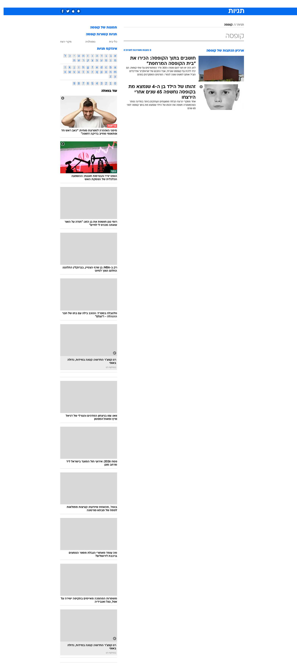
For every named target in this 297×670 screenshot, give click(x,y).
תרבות (190, 3)
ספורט (203, 3)
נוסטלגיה (87, 41)
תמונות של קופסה (100, 27)
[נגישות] (5, 4)
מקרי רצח (62, 41)
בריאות (146, 3)
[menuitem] (213, 4)
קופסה (224, 24)
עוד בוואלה (105, 91)
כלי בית (109, 41)
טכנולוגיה (119, 3)
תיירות (133, 3)
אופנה (105, 3)
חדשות (215, 3)
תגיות (237, 24)
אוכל (158, 3)
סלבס (178, 3)
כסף (167, 3)
